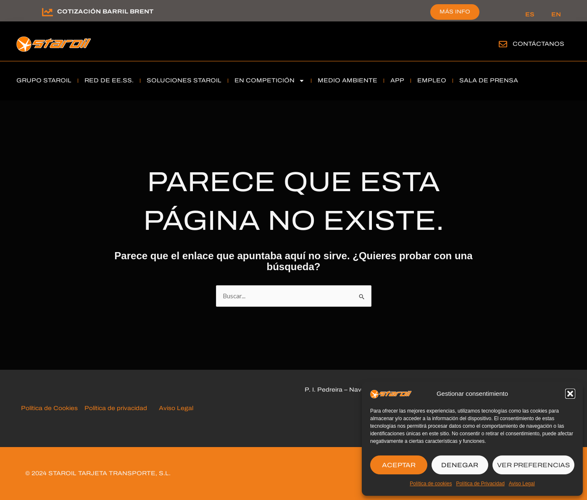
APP (397, 80)
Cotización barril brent (105, 11)
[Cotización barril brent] (47, 12)
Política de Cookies (51, 408)
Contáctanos (538, 44)
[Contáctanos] (503, 44)
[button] (570, 393)
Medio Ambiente (347, 80)
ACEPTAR (399, 465)
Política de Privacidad (480, 484)
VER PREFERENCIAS (533, 465)
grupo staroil (43, 80)
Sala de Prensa (488, 80)
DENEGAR (459, 465)
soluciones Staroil (184, 80)
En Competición (269, 80)
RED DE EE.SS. (109, 80)
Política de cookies (431, 484)
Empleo (431, 80)
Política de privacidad (116, 408)
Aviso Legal (522, 484)
